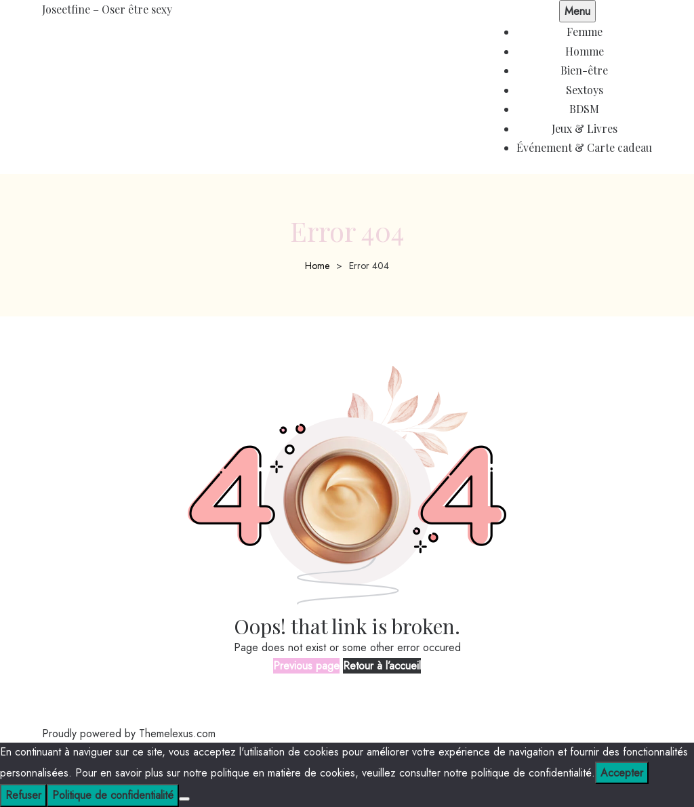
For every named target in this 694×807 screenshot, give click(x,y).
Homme (584, 51)
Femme (585, 31)
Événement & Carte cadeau (584, 147)
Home (317, 265)
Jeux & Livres (584, 128)
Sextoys (584, 90)
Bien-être (584, 70)
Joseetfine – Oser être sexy (107, 9)
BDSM (584, 109)
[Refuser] (184, 799)
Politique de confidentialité (113, 795)
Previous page (306, 666)
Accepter (621, 773)
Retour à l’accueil (382, 666)
